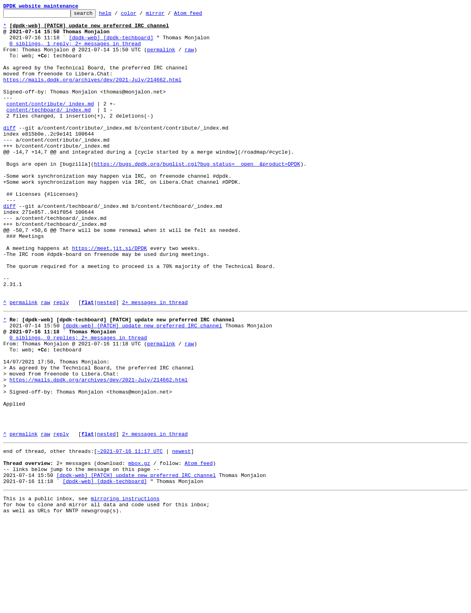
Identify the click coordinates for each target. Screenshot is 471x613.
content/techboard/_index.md (48, 130)
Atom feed (200, 15)
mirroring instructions (125, 589)
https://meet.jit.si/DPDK (109, 296)
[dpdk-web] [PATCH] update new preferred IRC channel (142, 386)
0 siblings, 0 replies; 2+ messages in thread (78, 401)
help (117, 15)
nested (106, 361)
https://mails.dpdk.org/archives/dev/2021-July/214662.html (92, 93)
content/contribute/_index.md (50, 122)
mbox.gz (139, 549)
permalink (161, 57)
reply (61, 361)
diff (9, 151)
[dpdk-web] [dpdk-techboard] (111, 43)
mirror (167, 15)
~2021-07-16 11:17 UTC (130, 535)
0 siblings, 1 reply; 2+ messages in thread (75, 50)
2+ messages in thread (155, 361)
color (141, 15)
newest (181, 535)
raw (189, 57)
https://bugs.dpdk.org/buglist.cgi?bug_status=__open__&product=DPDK (197, 195)
